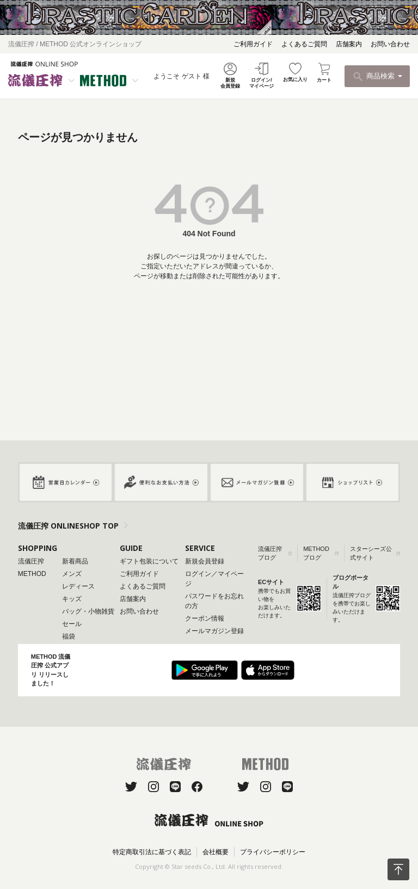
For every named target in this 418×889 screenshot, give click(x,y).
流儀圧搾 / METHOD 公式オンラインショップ (75, 44)
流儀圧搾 (31, 561)
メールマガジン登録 (214, 631)
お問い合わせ (390, 44)
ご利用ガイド (253, 44)
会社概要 (215, 852)
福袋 (68, 636)
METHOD (32, 574)
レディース (78, 586)
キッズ (72, 599)
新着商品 (75, 561)
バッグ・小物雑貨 (88, 611)
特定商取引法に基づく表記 (152, 852)
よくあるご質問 (304, 44)
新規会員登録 (204, 561)
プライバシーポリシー (272, 852)
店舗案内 (349, 44)
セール (72, 624)
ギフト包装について (149, 561)
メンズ (72, 574)
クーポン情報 (204, 618)
